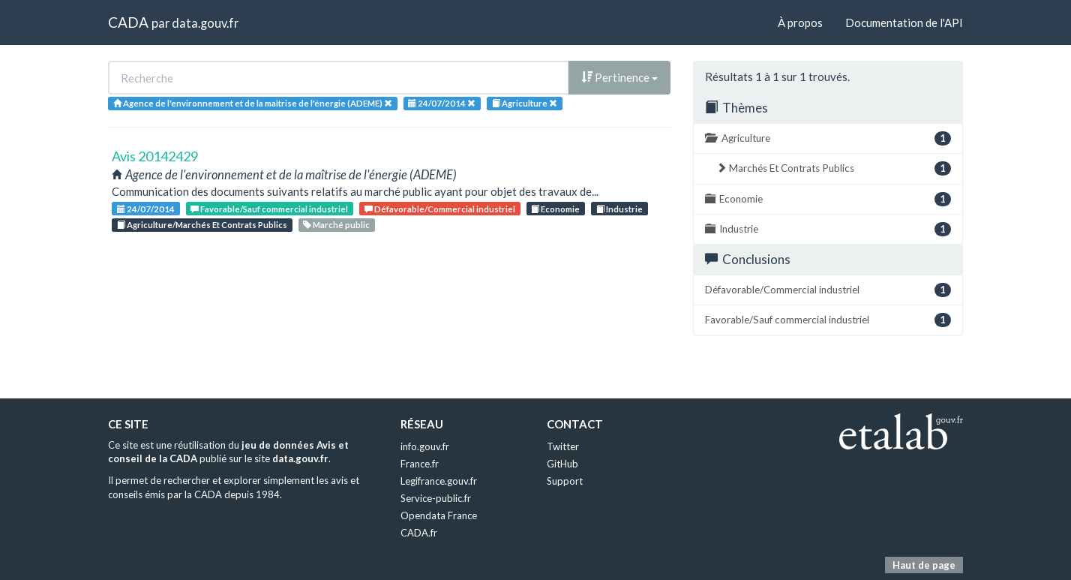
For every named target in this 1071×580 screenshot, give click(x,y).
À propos (800, 22)
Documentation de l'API (904, 22)
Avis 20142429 (155, 156)
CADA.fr (418, 533)
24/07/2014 (146, 209)
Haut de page (924, 565)
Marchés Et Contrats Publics (833, 168)
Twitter (563, 446)
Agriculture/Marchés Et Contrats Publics (202, 225)
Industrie (619, 209)
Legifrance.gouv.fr (438, 481)
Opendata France (438, 515)
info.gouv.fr (424, 446)
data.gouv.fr (205, 23)
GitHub (562, 464)
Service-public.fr (435, 498)
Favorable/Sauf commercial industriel (269, 209)
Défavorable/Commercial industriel (439, 209)
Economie (555, 209)
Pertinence (619, 77)
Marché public (336, 225)
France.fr (419, 464)
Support (565, 481)
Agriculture (828, 138)
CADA (128, 22)
